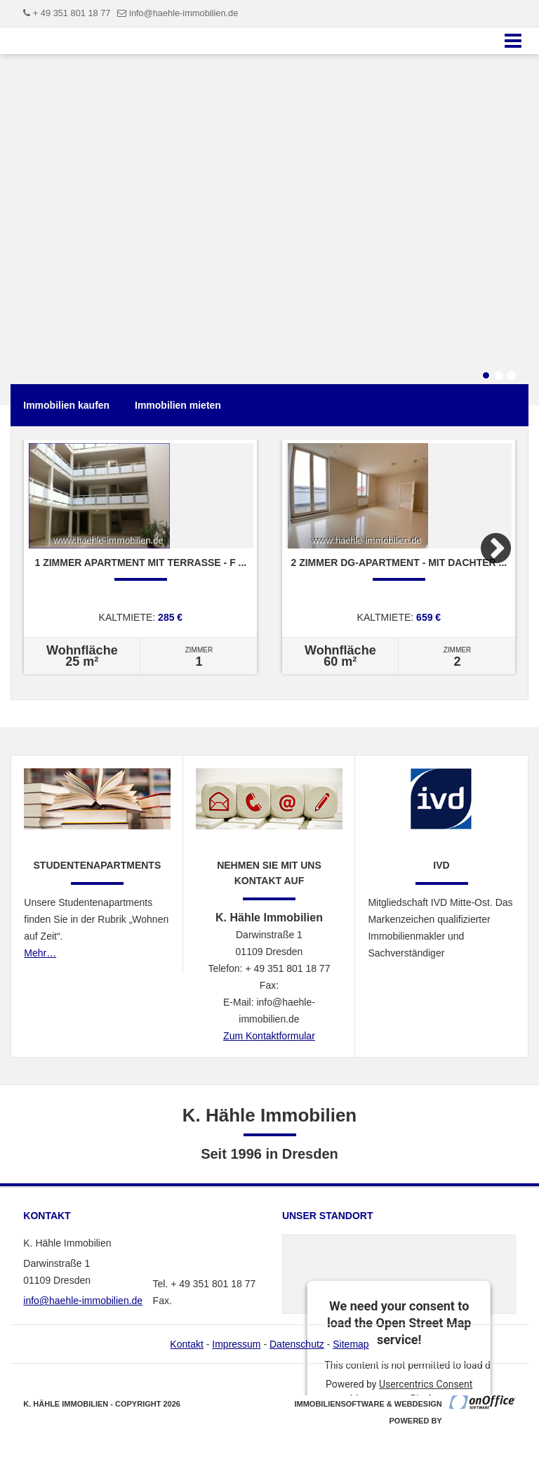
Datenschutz (297, 1344)
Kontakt (186, 1344)
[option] (140, 557)
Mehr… (40, 953)
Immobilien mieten (178, 405)
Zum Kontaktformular (269, 1035)
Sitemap (350, 1344)
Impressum (236, 1344)
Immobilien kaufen (66, 405)
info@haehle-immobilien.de (183, 13)
